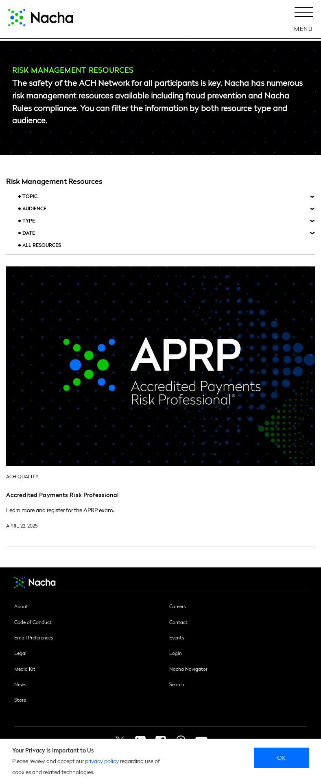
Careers (177, 606)
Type (28, 221)
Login (175, 653)
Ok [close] (281, 757)
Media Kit (24, 668)
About (21, 606)
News (20, 684)
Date (28, 233)
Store (20, 699)
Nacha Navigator (188, 668)
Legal (20, 653)
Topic (29, 196)
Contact (178, 622)
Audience (34, 208)
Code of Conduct (33, 622)
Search (176, 684)
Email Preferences (33, 637)
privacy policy (102, 760)
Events (176, 637)
